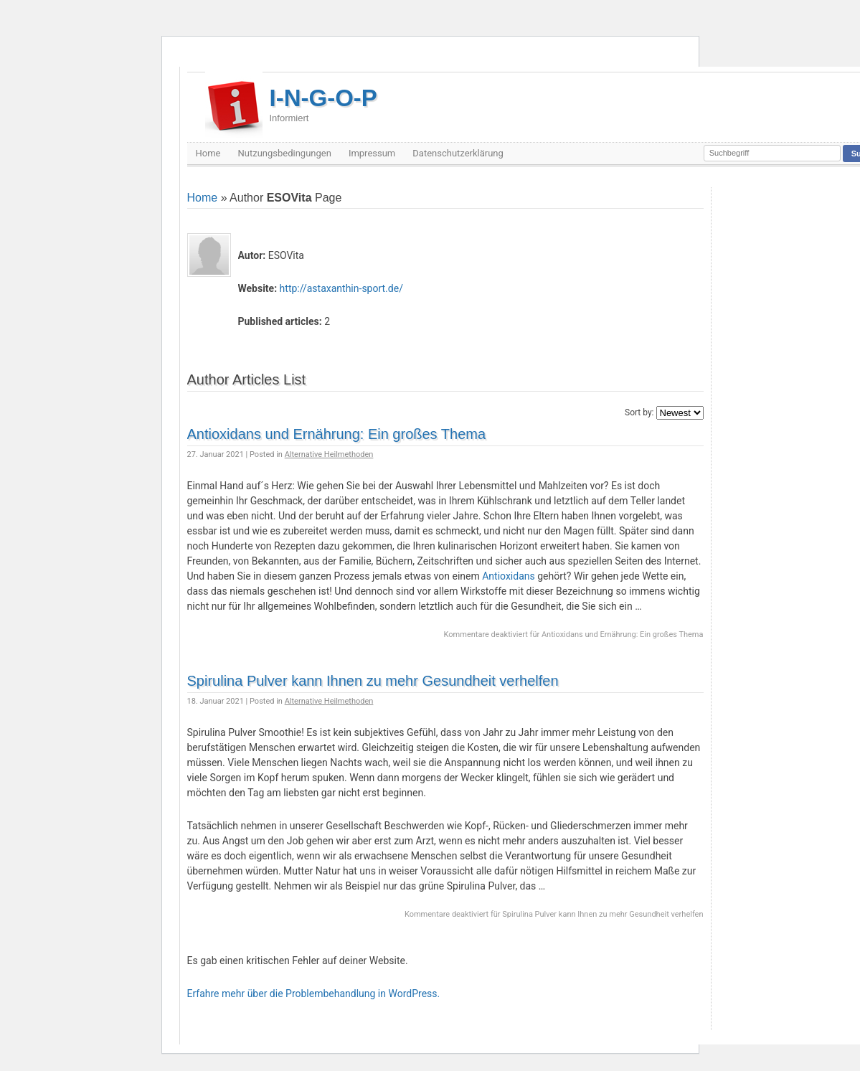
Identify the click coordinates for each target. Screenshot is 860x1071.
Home (208, 153)
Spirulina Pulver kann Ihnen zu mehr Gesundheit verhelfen (373, 681)
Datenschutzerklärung (458, 153)
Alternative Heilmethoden (329, 454)
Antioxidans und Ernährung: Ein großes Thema (336, 434)
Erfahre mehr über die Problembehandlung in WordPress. (313, 993)
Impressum (372, 153)
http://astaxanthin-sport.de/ (341, 288)
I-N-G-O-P (323, 104)
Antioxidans (508, 576)
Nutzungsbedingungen (284, 153)
